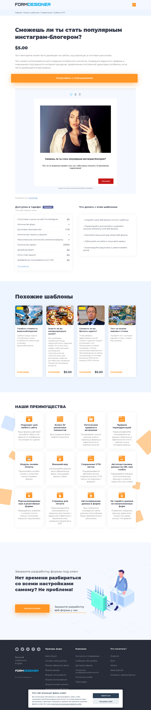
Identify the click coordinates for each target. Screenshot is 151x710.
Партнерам (81, 682)
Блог (112, 661)
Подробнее (23, 266)
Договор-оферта (84, 665)
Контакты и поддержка (87, 656)
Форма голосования (55, 675)
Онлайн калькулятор (56, 661)
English (18, 663)
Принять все (105, 696)
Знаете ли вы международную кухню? (57, 331)
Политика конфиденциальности (87, 671)
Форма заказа (52, 670)
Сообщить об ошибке (86, 661)
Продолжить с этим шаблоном (75, 78)
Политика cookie (84, 677)
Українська (20, 660)
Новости (114, 656)
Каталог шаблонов (31, 13)
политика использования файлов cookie (66, 704)
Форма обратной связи (57, 665)
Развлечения (46, 13)
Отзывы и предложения (122, 675)
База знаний (116, 670)
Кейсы (113, 665)
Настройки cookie (105, 701)
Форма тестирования (56, 680)
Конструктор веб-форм (57, 689)
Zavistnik (33, 198)
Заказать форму (32, 608)
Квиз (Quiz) (51, 656)
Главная (18, 13)
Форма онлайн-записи (57, 684)
